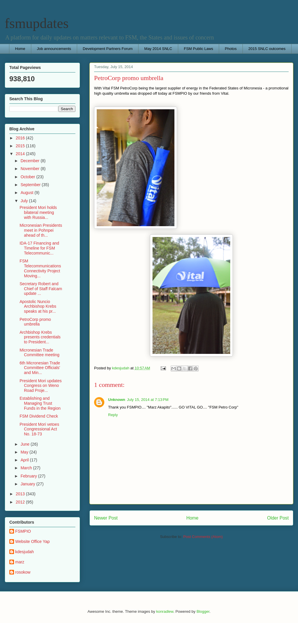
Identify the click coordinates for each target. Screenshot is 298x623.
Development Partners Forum (108, 48)
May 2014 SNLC (158, 48)
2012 (21, 502)
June (25, 444)
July (24, 200)
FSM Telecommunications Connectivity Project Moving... (40, 268)
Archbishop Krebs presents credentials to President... (40, 337)
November (30, 168)
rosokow (22, 572)
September (30, 184)
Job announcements (54, 48)
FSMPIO (23, 531)
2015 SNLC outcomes (266, 48)
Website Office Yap (32, 541)
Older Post (278, 517)
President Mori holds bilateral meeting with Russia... (38, 212)
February (29, 476)
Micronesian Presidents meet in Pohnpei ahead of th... (41, 230)
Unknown (116, 399)
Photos (231, 48)
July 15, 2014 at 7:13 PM (148, 399)
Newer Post (106, 517)
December (30, 160)
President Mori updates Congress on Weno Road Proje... (41, 385)
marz (19, 562)
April (25, 460)
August (27, 192)
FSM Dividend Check (39, 416)
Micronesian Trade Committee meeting (39, 352)
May (24, 452)
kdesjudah (24, 551)
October (28, 176)
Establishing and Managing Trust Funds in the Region (40, 403)
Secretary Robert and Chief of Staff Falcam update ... (41, 288)
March (26, 467)
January (28, 484)
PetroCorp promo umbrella (35, 322)
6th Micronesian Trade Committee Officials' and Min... (40, 368)
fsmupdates (37, 23)
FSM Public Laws (198, 48)
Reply (113, 415)
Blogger (203, 611)
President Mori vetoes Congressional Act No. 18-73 (39, 429)
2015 (21, 145)
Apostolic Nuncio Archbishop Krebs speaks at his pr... (38, 306)
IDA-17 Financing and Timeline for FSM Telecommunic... (39, 248)
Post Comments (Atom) (203, 536)
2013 (21, 494)
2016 (21, 138)
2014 (21, 153)
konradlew (165, 611)
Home (20, 48)
